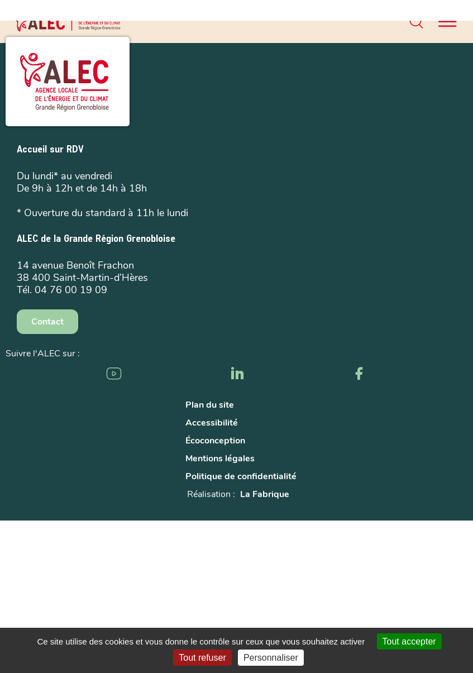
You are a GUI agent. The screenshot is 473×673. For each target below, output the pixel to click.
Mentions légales (220, 458)
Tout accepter (409, 641)
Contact (47, 322)
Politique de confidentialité (241, 476)
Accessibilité (211, 423)
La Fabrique (264, 494)
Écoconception (215, 441)
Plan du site (209, 405)
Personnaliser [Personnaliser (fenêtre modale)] (270, 657)
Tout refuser (202, 657)
